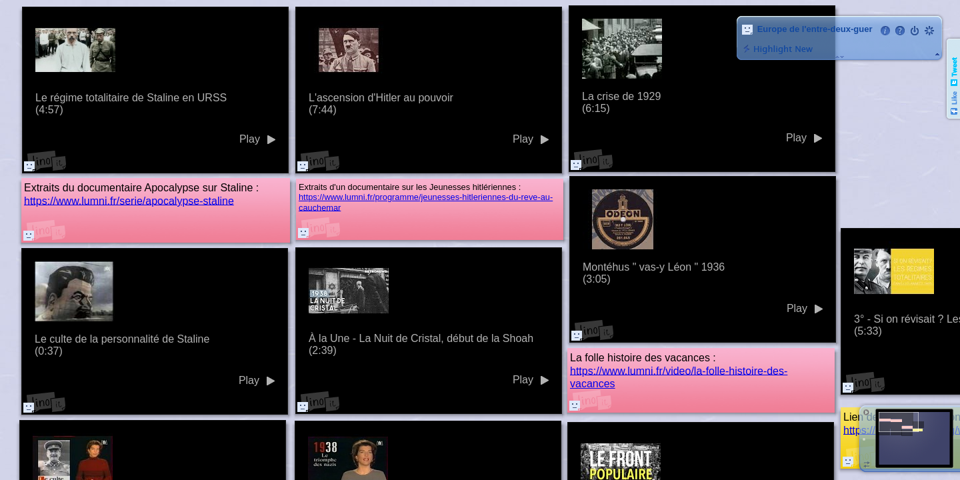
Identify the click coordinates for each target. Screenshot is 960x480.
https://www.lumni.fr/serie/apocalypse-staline (129, 200)
